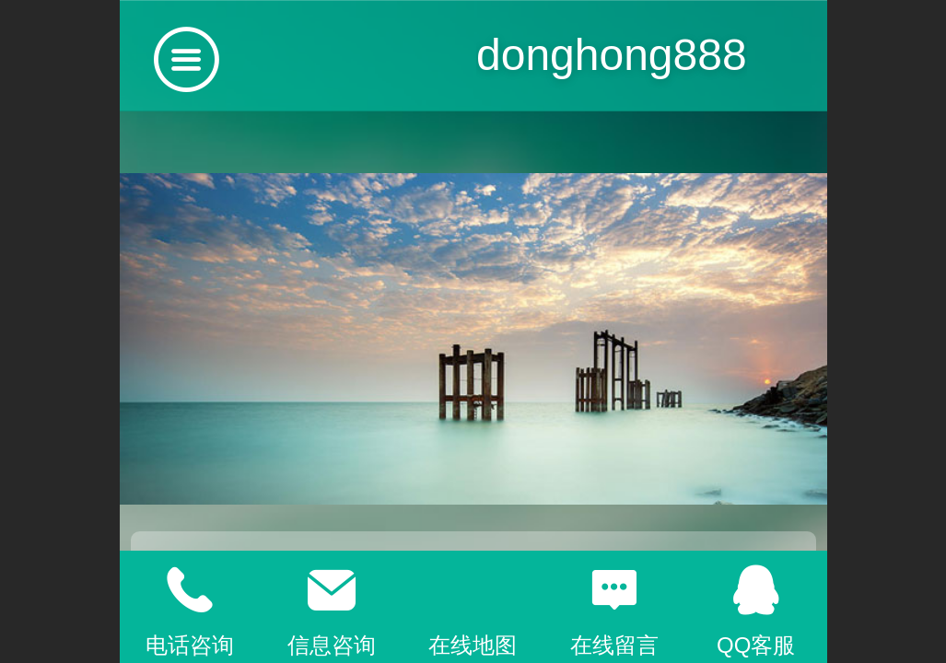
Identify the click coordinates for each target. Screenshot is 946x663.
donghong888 (611, 54)
